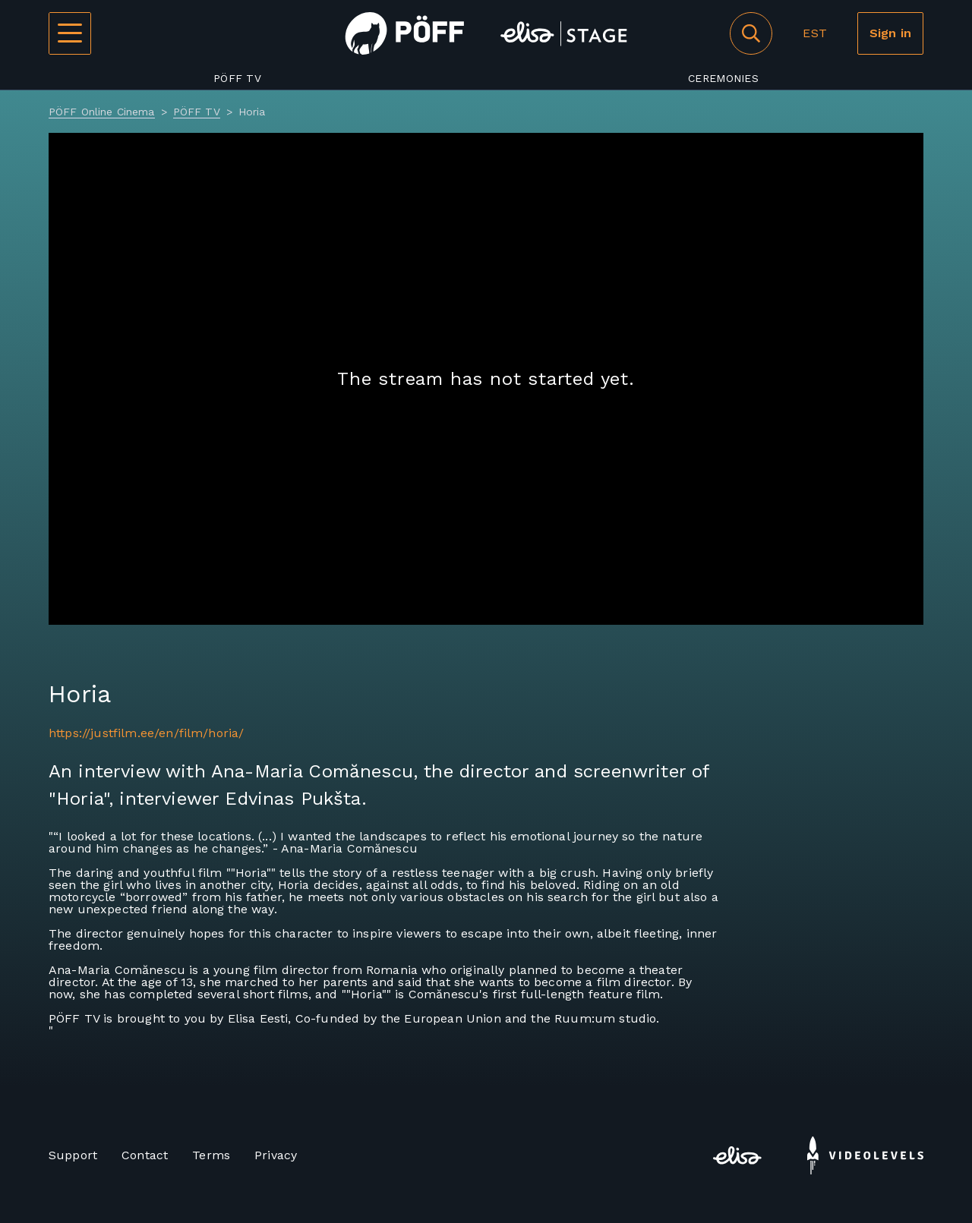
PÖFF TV (237, 78)
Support (73, 1155)
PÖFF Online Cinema (102, 112)
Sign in (890, 33)
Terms (211, 1155)
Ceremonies (723, 78)
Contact (145, 1155)
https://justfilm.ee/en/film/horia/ (146, 733)
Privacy (275, 1155)
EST (814, 33)
